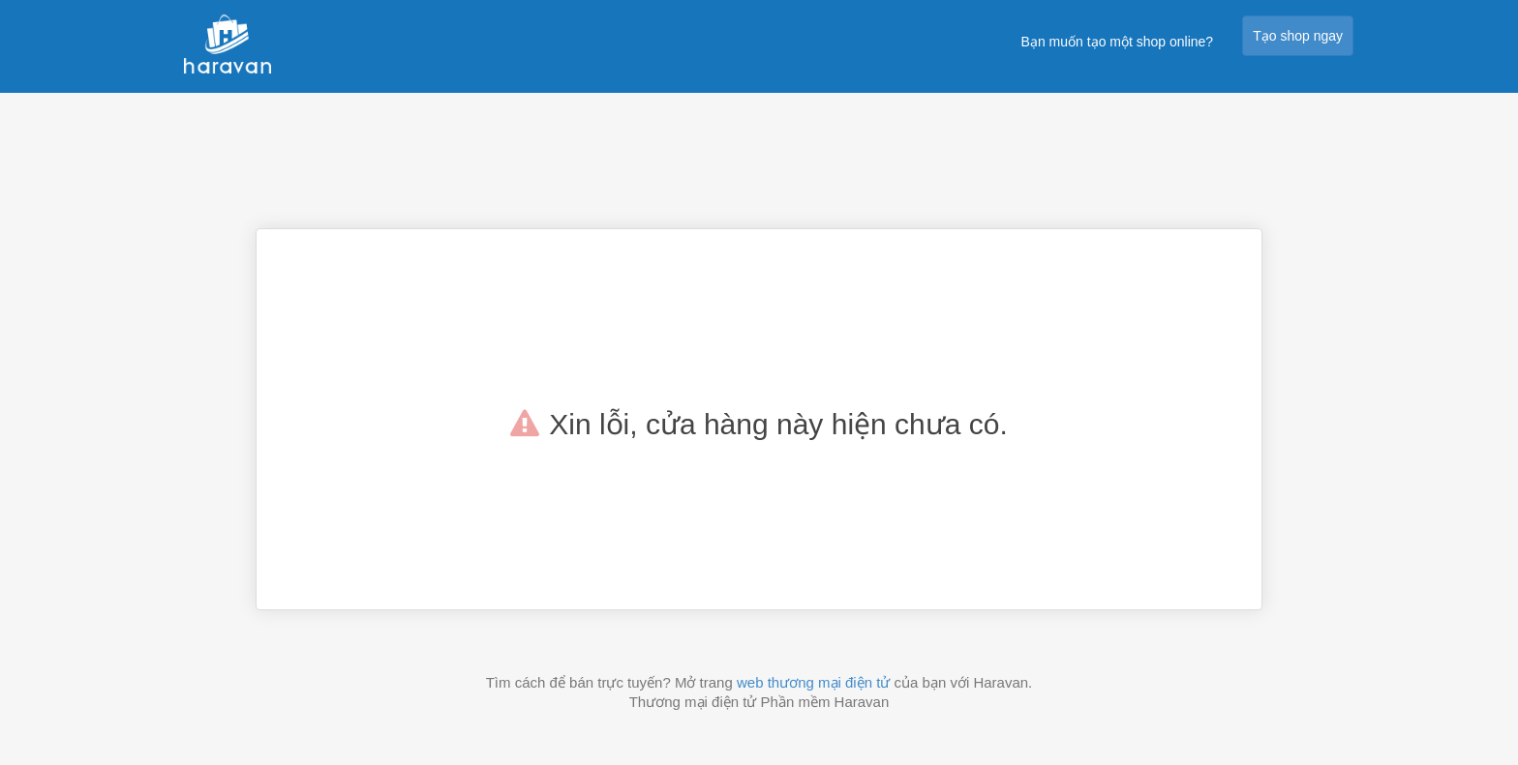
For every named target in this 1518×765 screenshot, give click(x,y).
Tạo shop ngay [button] (1298, 36)
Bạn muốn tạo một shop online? (1117, 41)
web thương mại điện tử (813, 682)
